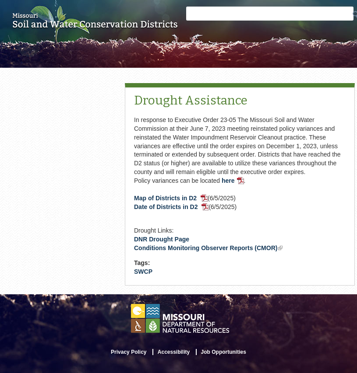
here (233, 180)
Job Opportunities (223, 352)
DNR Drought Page (161, 239)
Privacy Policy (128, 352)
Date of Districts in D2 (171, 206)
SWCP (143, 271)
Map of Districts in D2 (171, 198)
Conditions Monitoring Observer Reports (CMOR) (208, 247)
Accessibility (174, 352)
